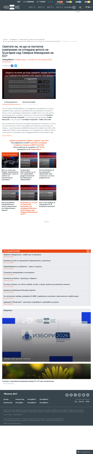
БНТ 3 (49, 7)
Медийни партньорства (59, 411)
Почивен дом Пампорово (76, 411)
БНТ (19, 2)
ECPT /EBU (49, 420)
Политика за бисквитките (55, 418)
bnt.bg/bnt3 (44, 399)
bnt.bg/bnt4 (44, 402)
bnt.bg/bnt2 (32, 402)
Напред (80, 410)
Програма (48, 410)
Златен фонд (28, 410)
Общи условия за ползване (12, 418)
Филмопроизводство (15, 410)
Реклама (78, 11)
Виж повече (7, 136)
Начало (5, 39)
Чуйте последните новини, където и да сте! (29, 140)
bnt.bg (6, 399)
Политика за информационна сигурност (16, 420)
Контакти (64, 410)
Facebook (33, 143)
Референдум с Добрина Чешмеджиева (31, 39)
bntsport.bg (20, 399)
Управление (55, 410)
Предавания (14, 39)
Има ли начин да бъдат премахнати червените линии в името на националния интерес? (32, 41)
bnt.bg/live (19, 402)
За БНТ (5, 410)
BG (89, 7)
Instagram (43, 143)
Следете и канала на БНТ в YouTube (29, 145)
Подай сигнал (73, 410)
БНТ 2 (40, 7)
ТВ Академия (7, 411)
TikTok (41, 147)
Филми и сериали (38, 410)
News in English (8, 414)
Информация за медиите (36, 411)
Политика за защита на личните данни (33, 418)
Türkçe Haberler (17, 414)
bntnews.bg (8, 402)
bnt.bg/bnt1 (32, 399)
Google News (35, 149)
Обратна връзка (35, 420)
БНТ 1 (31, 7)
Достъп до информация (20, 411)
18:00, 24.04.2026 (9, 383)
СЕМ (43, 420)
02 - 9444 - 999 (82, 401)
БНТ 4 (58, 7)
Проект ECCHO (58, 420)
